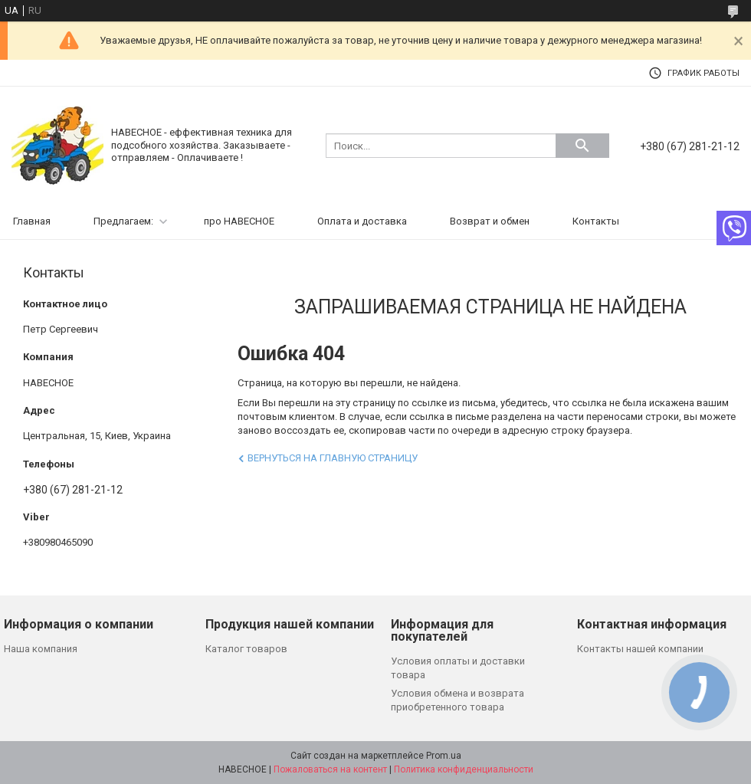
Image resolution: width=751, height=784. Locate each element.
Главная (32, 221)
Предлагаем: (123, 221)
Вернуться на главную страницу (333, 458)
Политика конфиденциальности (463, 769)
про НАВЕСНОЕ (239, 221)
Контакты (595, 221)
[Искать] (582, 145)
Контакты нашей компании (640, 648)
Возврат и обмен (490, 221)
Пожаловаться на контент (330, 769)
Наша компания (40, 648)
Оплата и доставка (362, 221)
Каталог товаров (246, 648)
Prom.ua (443, 755)
